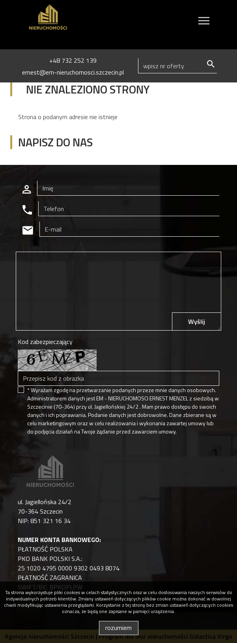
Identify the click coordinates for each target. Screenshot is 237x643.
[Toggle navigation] (203, 22)
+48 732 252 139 (73, 60)
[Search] (177, 65)
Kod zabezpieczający (45, 341)
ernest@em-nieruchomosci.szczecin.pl (73, 72)
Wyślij (196, 321)
